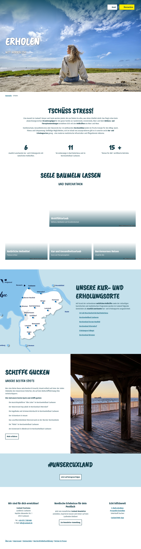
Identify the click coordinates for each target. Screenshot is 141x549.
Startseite (8, 96)
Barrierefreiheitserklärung (43, 541)
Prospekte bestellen (117, 511)
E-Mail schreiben (117, 508)
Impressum (17, 541)
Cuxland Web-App (117, 518)
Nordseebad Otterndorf (88, 326)
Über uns (8, 541)
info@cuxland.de (26, 523)
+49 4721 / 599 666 (25, 520)
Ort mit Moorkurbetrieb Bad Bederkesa (93, 313)
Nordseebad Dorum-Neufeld (89, 322)
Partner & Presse (60, 541)
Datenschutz (27, 541)
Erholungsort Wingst (86, 331)
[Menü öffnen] (110, 10)
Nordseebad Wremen (87, 335)
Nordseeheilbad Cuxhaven (88, 317)
